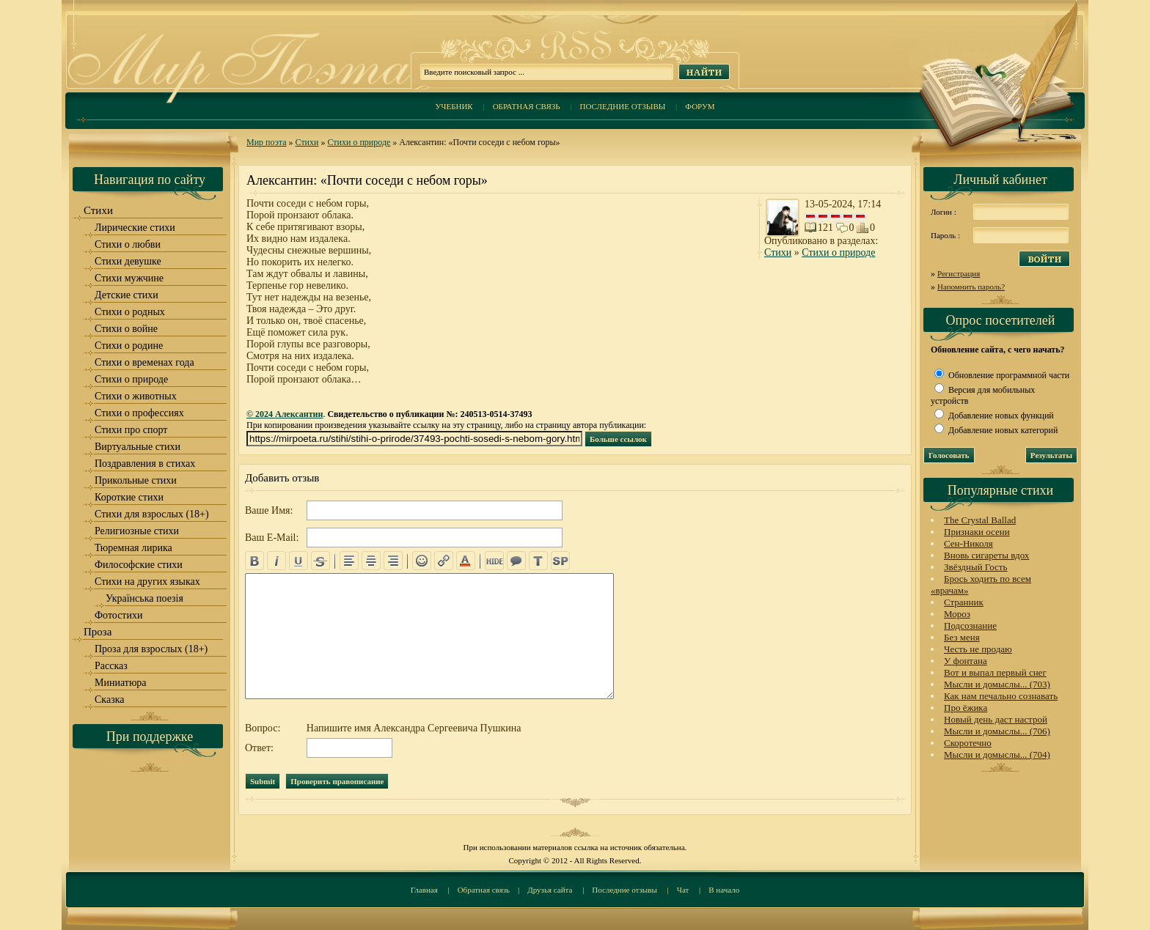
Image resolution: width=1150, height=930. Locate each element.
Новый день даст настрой (995, 719)
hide (494, 560)
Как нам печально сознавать (1001, 695)
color (465, 560)
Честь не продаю (978, 648)
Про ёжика (965, 707)
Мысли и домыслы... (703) (997, 684)
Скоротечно (968, 742)
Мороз (957, 613)
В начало (723, 889)
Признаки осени (977, 531)
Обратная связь (526, 106)
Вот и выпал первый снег (995, 672)
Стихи (307, 142)
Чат (683, 889)
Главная (424, 889)
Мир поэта (266, 142)
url (443, 560)
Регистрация (958, 273)
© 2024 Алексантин (284, 414)
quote (516, 560)
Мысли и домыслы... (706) (997, 731)
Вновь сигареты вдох (986, 555)
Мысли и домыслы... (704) (997, 754)
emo (421, 560)
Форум (699, 106)
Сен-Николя (968, 543)
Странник (964, 602)
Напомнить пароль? (971, 286)
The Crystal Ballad (980, 519)
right (393, 560)
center (371, 560)
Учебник (453, 106)
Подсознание (970, 625)
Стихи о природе (358, 142)
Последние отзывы (623, 106)
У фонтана (965, 660)
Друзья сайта (549, 889)
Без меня (962, 637)
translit (538, 560)
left (349, 560)
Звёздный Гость (975, 566)
